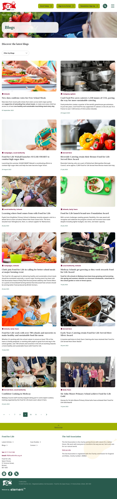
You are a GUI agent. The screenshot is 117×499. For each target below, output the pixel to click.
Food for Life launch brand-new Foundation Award (85, 213)
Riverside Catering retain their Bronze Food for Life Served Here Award (85, 158)
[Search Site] (105, 6)
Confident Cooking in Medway (16, 394)
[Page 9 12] (14, 414)
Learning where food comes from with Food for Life (26, 213)
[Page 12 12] (46, 414)
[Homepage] (9, 6)
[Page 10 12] (41, 414)
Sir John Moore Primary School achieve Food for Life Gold (86, 395)
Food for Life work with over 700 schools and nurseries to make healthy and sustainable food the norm (29, 334)
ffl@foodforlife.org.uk (14, 456)
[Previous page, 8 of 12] (9, 414)
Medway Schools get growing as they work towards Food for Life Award (87, 270)
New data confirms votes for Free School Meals (24, 98)
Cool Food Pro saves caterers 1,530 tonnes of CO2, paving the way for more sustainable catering (88, 99)
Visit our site (66, 450)
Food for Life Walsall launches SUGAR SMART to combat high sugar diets (25, 158)
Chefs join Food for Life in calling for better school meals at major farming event (28, 270)
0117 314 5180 (10, 452)
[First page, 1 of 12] (4, 414)
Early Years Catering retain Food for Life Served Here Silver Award (86, 334)
